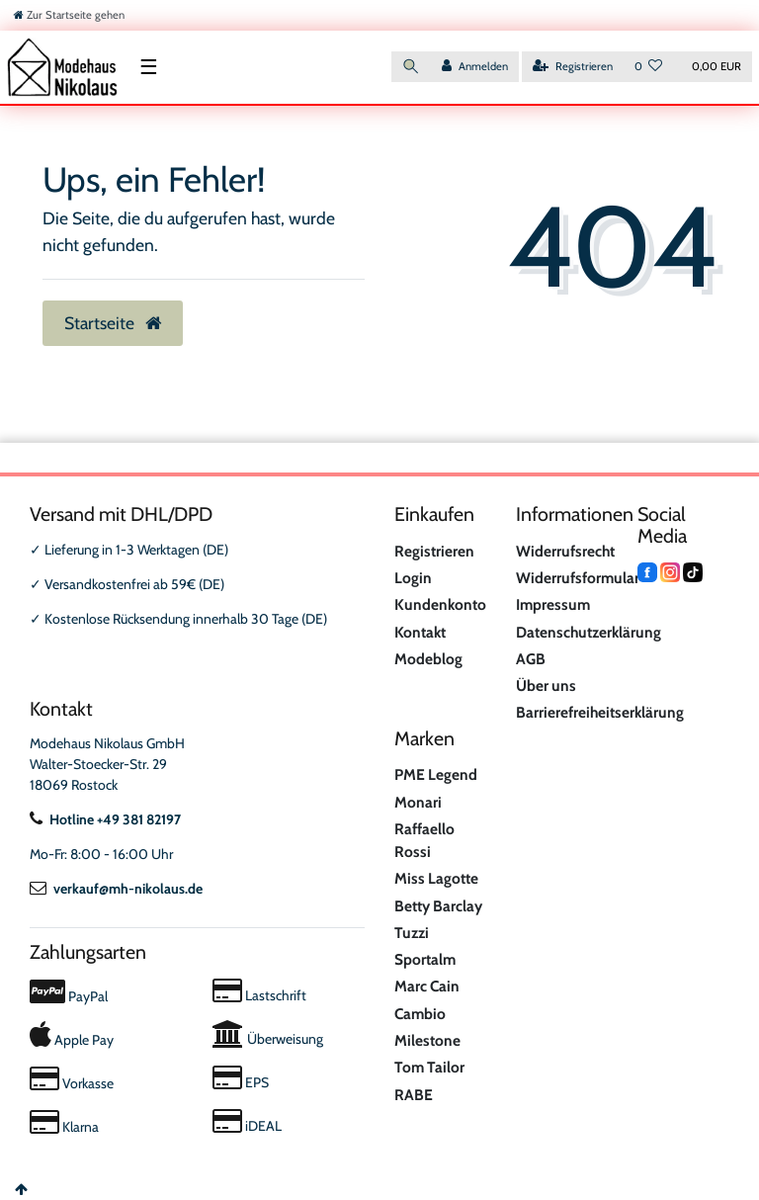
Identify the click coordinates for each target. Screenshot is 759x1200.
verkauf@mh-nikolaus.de (116, 889)
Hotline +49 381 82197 (105, 819)
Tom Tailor (429, 1067)
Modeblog (428, 658)
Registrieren (434, 551)
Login (413, 577)
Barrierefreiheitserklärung (600, 712)
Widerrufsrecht (565, 551)
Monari (418, 802)
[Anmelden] (475, 66)
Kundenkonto (440, 604)
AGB (531, 658)
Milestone (427, 1040)
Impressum (553, 604)
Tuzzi (411, 932)
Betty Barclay (438, 906)
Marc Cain (427, 986)
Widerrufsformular (577, 577)
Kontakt (420, 632)
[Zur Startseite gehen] (69, 15)
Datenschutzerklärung (588, 632)
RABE (413, 1094)
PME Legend (435, 774)
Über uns (546, 685)
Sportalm (425, 959)
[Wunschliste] (649, 66)
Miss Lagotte (436, 878)
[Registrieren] (573, 66)
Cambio (420, 1013)
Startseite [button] (112, 322)
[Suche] (411, 66)
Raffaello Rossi (424, 840)
